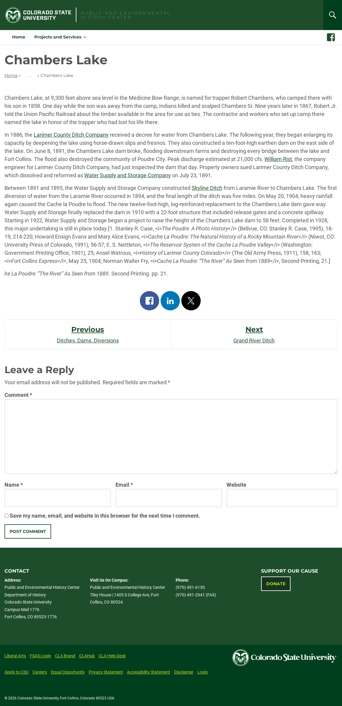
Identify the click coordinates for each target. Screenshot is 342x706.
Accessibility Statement (148, 672)
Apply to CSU (17, 672)
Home (18, 37)
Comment (18, 395)
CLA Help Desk (112, 655)
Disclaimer (183, 672)
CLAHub (87, 655)
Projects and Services (57, 37)
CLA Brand (65, 655)
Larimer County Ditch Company (71, 135)
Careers (39, 672)
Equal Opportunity (68, 672)
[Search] (332, 15)
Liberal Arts (15, 655)
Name (14, 485)
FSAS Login (40, 655)
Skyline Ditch (207, 188)
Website (236, 485)
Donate (275, 583)
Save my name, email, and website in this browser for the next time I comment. (105, 516)
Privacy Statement (106, 672)
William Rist (278, 159)
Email (124, 485)
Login (202, 672)
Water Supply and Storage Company (127, 175)
